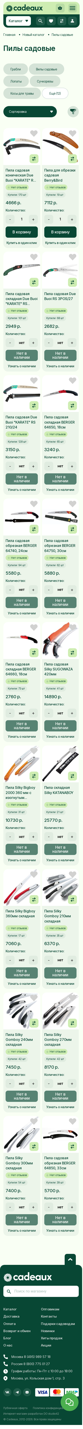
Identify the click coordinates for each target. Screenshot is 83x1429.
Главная (9, 35)
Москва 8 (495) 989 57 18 (27, 1357)
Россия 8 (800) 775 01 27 (26, 1364)
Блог (7, 1338)
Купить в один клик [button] (21, 243)
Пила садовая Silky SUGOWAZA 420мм (58, 669)
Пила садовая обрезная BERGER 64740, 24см (21, 545)
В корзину (22, 232)
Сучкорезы (45, 81)
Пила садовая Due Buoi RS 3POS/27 (60, 296)
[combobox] (30, 111)
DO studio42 (51, 1413)
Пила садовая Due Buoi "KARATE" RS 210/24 (21, 422)
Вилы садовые (46, 69)
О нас (8, 1345)
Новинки (48, 1331)
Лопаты (16, 81)
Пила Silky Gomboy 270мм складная (58, 1039)
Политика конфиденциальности (53, 1408)
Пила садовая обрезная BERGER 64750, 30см (59, 545)
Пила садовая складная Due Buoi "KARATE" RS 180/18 (22, 298)
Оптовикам (50, 1309)
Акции (46, 1345)
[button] (72, 8)
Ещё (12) (55, 93)
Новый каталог (34, 35)
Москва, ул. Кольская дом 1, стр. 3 (34, 1378)
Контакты (49, 1316)
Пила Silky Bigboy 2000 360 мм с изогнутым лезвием (20, 792)
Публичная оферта (15, 1408)
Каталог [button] (18, 21)
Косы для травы (22, 93)
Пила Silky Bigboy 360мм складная (20, 913)
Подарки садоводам (58, 1324)
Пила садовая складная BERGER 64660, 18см (21, 669)
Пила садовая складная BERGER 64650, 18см (59, 422)
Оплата (9, 1324)
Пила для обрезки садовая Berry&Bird (59, 175)
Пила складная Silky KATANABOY (58, 790)
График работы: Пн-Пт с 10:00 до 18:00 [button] (37, 1371)
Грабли (16, 69)
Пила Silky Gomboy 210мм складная (57, 916)
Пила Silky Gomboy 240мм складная (19, 1039)
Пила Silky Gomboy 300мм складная (19, 1163)
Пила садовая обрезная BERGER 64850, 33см (59, 1163)
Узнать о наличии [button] (22, 366)
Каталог (10, 1309)
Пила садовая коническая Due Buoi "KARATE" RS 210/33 (21, 175)
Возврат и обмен (16, 1331)
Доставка (11, 1316)
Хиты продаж (52, 1338)
